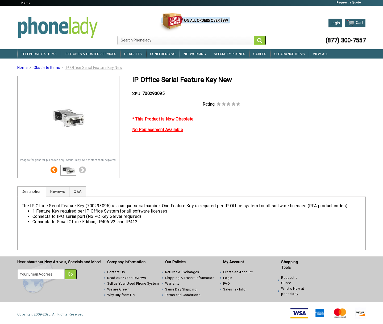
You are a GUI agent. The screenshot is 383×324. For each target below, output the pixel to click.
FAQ (226, 283)
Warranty (172, 283)
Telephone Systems (39, 54)
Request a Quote (348, 2)
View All (320, 54)
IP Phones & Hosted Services (90, 54)
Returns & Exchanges (182, 272)
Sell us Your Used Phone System (133, 283)
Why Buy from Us (121, 295)
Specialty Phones (229, 54)
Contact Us (116, 272)
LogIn (227, 278)
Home (25, 3)
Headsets (133, 54)
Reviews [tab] (57, 191)
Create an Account (238, 272)
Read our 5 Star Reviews (126, 278)
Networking (195, 54)
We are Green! (118, 289)
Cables (259, 54)
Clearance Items (289, 54)
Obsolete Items (47, 67)
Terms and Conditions (182, 295)
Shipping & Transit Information (189, 278)
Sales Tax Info (234, 289)
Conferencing (163, 54)
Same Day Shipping (181, 289)
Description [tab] (31, 191)
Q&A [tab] (78, 191)
